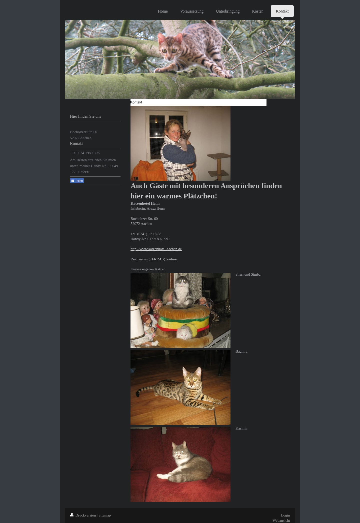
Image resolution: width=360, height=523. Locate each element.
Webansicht (281, 521)
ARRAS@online (163, 259)
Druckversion (83, 515)
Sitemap (104, 515)
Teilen (77, 181)
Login (285, 515)
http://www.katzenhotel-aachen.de (156, 249)
